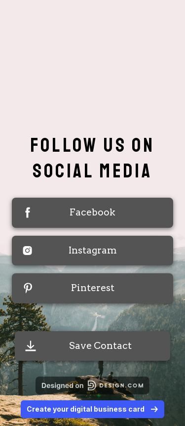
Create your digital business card (92, 409)
